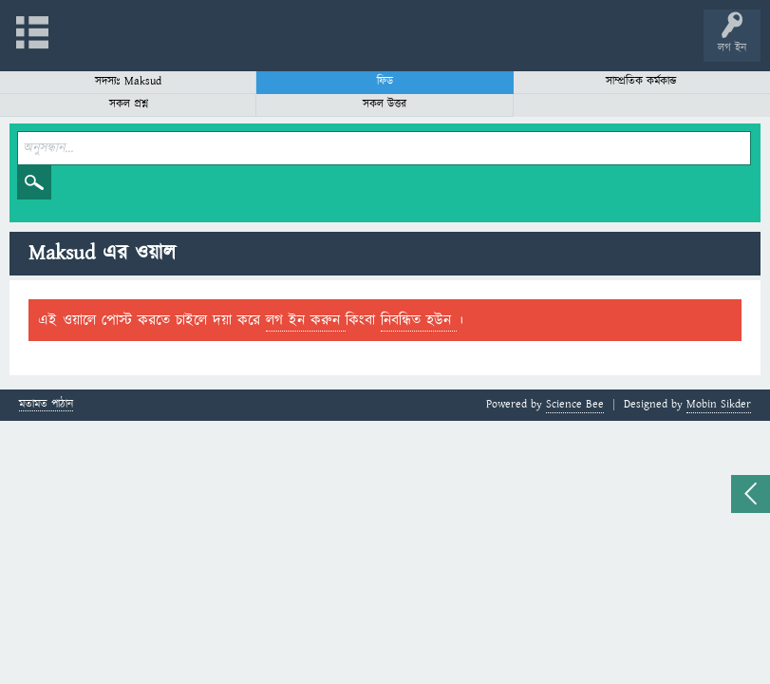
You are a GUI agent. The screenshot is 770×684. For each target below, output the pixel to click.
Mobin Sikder (718, 404)
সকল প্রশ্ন (128, 104)
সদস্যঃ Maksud (128, 81)
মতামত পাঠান (46, 405)
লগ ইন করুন (306, 320)
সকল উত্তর (384, 104)
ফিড (385, 81)
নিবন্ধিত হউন (419, 320)
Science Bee (575, 404)
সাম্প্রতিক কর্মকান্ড (641, 81)
